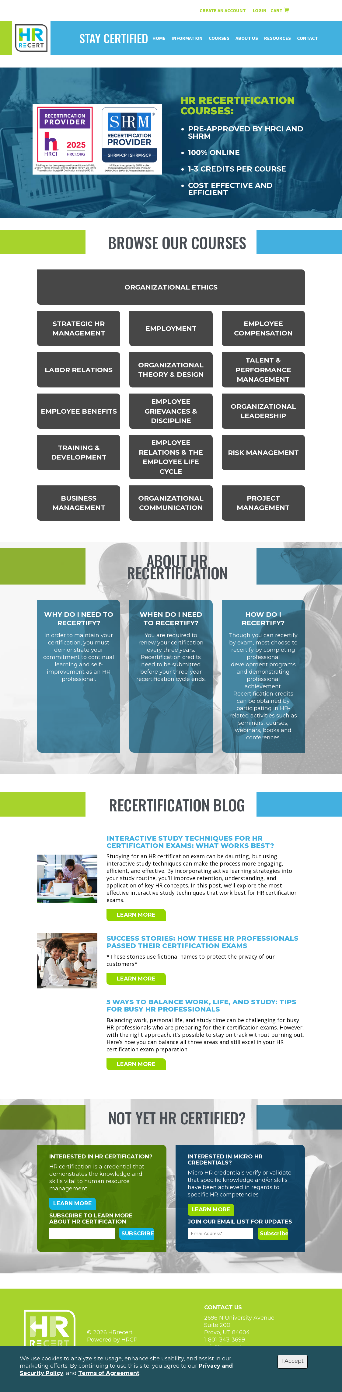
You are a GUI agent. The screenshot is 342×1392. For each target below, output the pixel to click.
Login (260, 10)
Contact (307, 38)
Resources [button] (277, 38)
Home (159, 38)
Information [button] (187, 38)
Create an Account (223, 10)
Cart (279, 10)
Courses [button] (219, 38)
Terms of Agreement (108, 1373)
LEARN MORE (136, 914)
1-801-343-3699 (224, 1339)
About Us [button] (247, 38)
